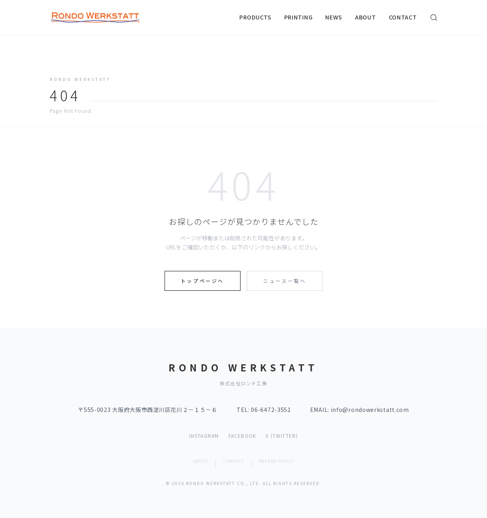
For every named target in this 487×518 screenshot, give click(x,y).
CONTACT (403, 17)
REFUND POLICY (276, 461)
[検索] (434, 17)
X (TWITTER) (282, 436)
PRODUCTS (255, 17)
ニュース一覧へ (284, 280)
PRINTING (298, 17)
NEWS (333, 17)
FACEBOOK (242, 436)
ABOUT (365, 17)
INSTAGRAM (204, 436)
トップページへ (202, 280)
